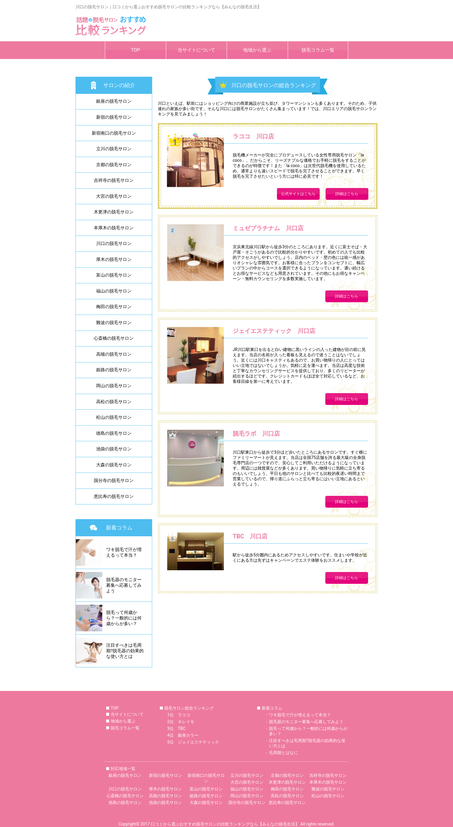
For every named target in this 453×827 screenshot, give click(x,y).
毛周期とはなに (283, 752)
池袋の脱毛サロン (114, 449)
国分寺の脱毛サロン (114, 480)
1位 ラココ (178, 714)
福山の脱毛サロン (114, 291)
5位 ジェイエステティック (193, 742)
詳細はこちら (346, 194)
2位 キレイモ (180, 721)
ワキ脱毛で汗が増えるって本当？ (300, 714)
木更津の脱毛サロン (114, 212)
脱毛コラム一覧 (317, 50)
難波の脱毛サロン (114, 322)
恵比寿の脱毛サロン (114, 496)
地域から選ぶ (257, 50)
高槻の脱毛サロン (114, 354)
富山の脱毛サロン (114, 275)
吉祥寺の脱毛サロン (114, 180)
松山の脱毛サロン (114, 417)
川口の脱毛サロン (114, 243)
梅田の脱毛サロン (114, 306)
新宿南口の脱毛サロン (114, 133)
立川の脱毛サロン (114, 148)
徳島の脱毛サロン (114, 433)
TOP (135, 50)
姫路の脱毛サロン (114, 369)
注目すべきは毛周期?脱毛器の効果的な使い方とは (307, 743)
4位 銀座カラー (182, 735)
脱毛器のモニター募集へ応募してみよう (306, 721)
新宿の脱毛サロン (114, 117)
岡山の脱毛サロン (114, 385)
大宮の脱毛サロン (114, 196)
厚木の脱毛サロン (114, 259)
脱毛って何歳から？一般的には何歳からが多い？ (308, 731)
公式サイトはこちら (298, 194)
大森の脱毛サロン (114, 465)
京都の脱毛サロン (114, 164)
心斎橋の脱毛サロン (114, 338)
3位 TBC (176, 728)
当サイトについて (196, 50)
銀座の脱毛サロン (114, 101)
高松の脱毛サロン (114, 401)
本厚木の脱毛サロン (114, 228)
